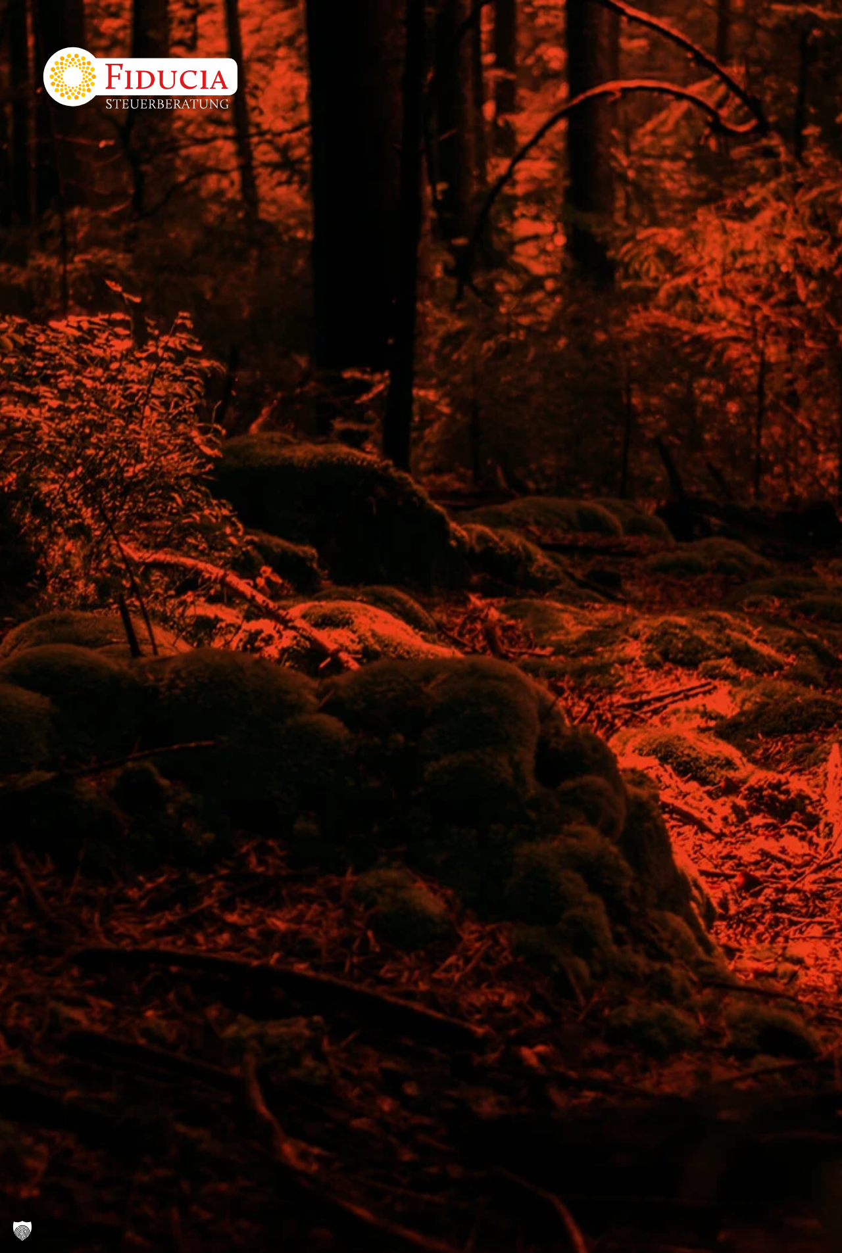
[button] (22, 1230)
